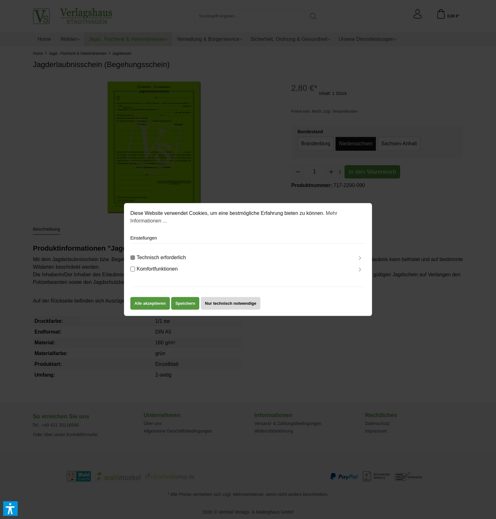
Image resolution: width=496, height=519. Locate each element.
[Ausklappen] (360, 263)
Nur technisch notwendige (231, 307)
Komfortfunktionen (157, 273)
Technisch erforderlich (161, 262)
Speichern (185, 307)
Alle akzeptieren (150, 307)
